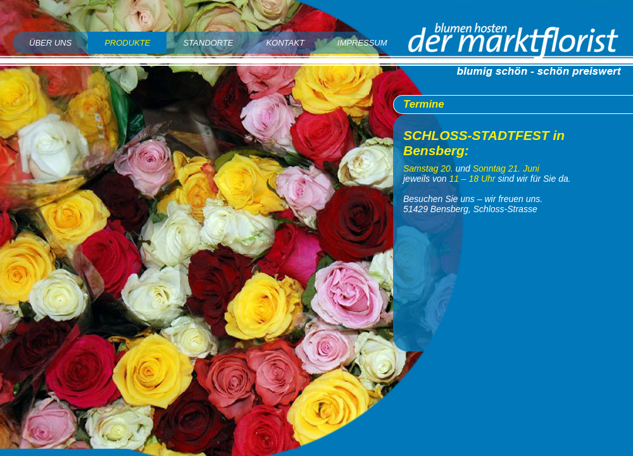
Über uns (50, 43)
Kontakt (285, 43)
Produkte (127, 43)
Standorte (208, 43)
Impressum (362, 43)
